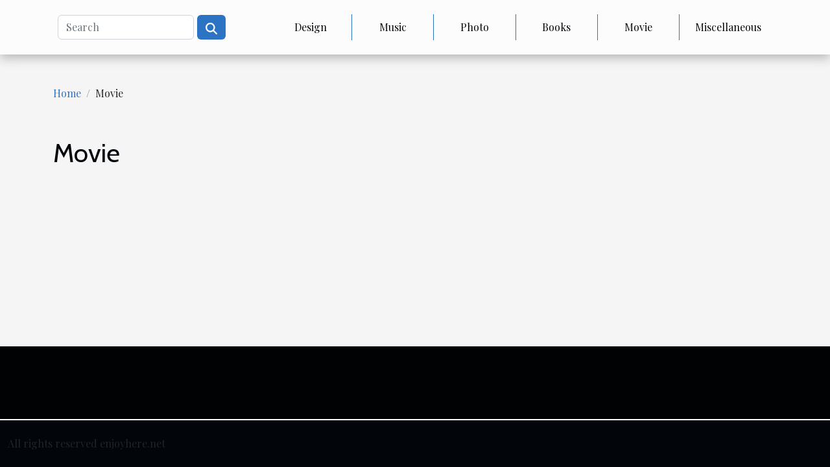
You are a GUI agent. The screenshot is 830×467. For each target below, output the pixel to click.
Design (310, 27)
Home (67, 93)
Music (393, 27)
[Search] (126, 27)
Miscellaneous (728, 27)
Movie (638, 27)
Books (556, 27)
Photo (474, 27)
